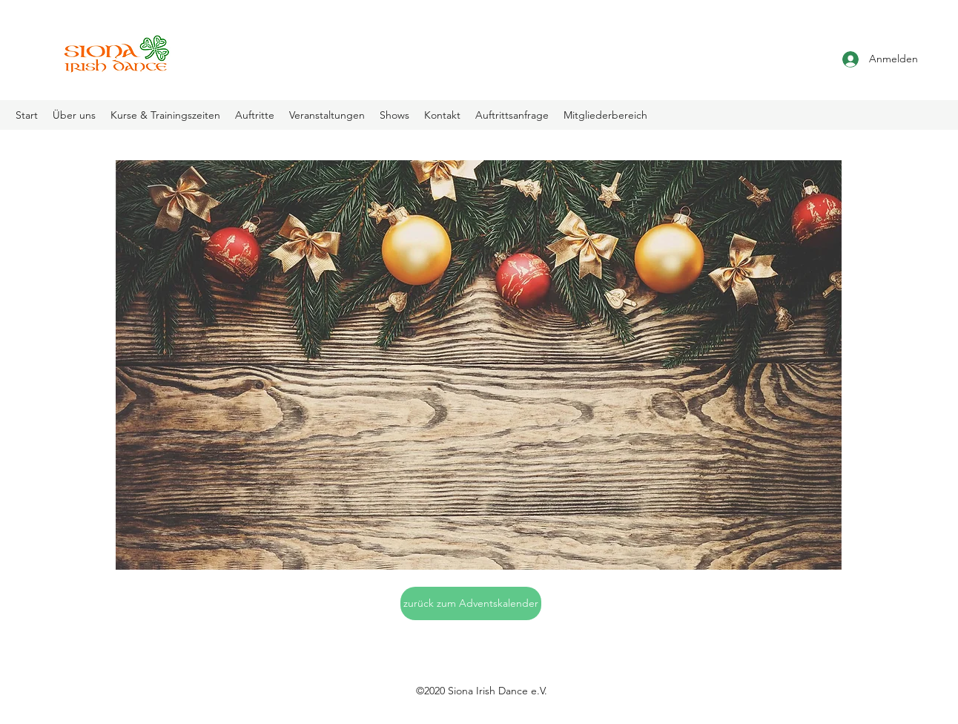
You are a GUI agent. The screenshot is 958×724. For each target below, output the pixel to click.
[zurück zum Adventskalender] (470, 603)
